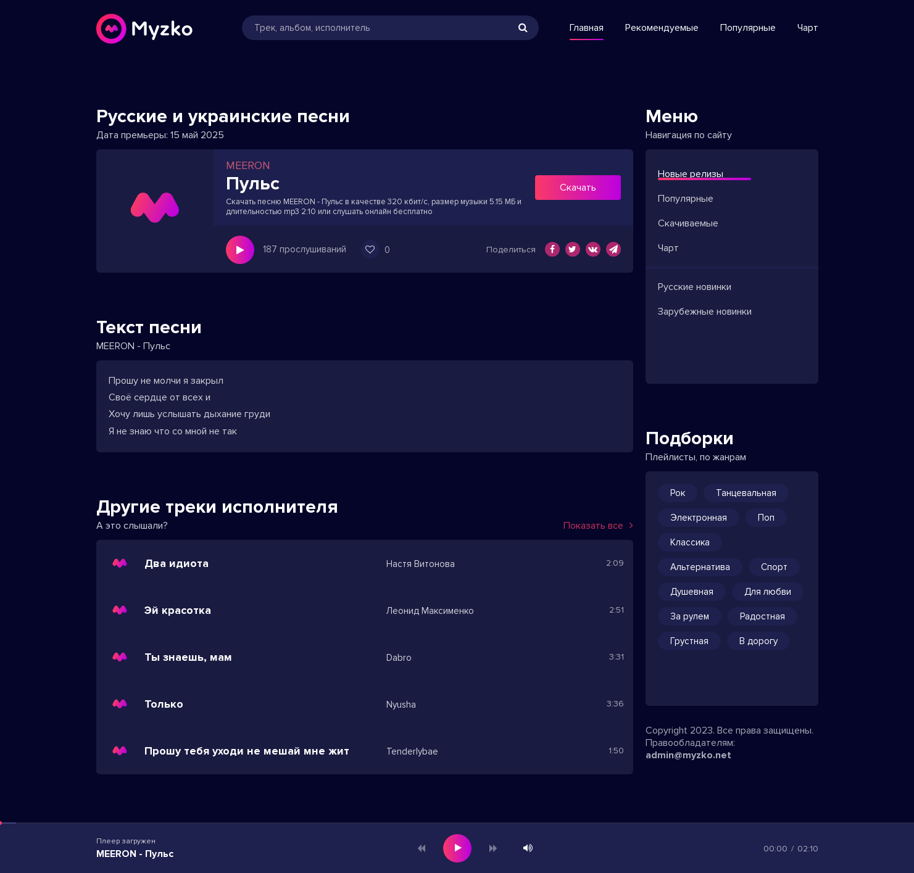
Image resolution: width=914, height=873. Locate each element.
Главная (587, 28)
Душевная (691, 591)
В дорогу (758, 641)
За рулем (689, 616)
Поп (766, 517)
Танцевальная (746, 493)
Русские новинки (694, 287)
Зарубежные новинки (705, 311)
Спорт (774, 567)
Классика (690, 542)
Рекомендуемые (662, 28)
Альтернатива (700, 567)
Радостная (762, 616)
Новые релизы (690, 174)
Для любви (767, 591)
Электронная (698, 517)
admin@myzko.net (688, 755)
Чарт (807, 28)
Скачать (578, 187)
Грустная (689, 641)
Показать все (598, 525)
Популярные (748, 28)
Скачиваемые (688, 223)
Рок (677, 493)
